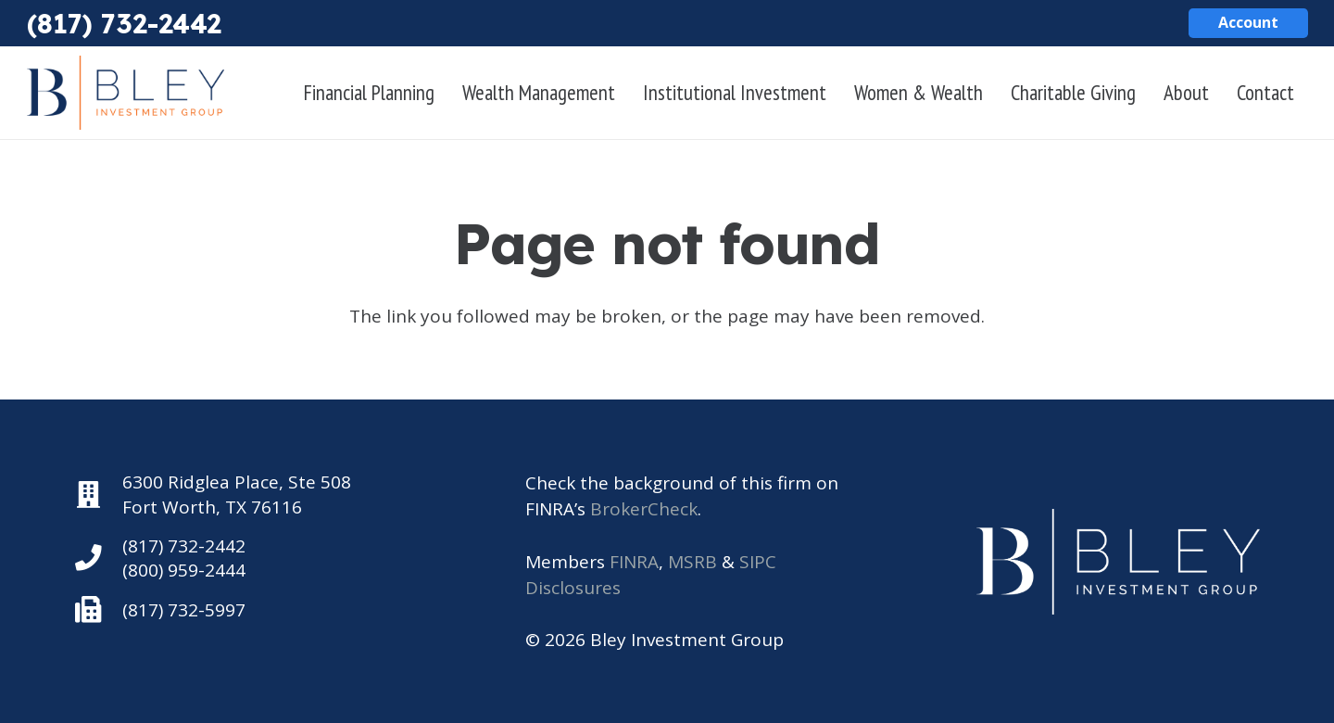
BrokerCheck (644, 509)
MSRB (692, 562)
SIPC (757, 562)
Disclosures (573, 588)
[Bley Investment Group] (126, 93)
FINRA (634, 562)
